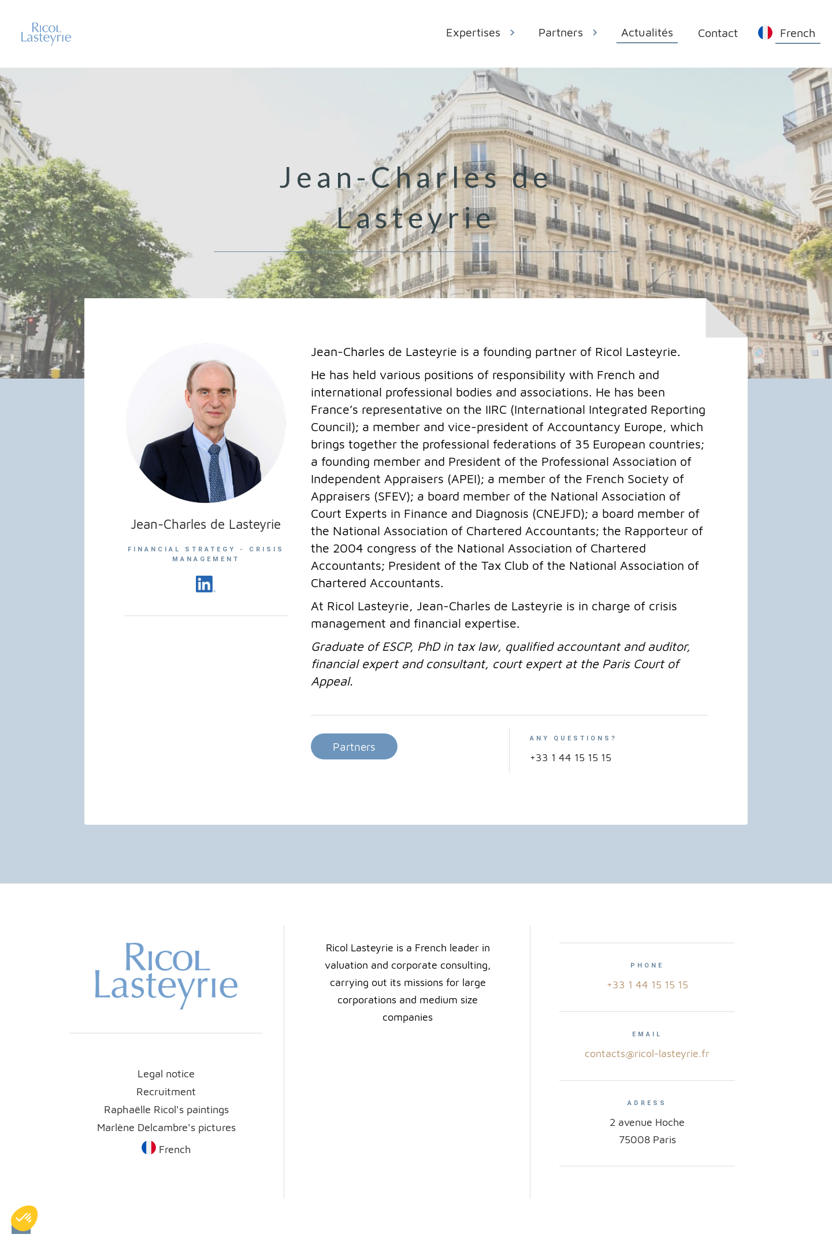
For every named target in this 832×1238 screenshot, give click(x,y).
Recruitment (166, 1091)
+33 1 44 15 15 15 (647, 984)
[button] (484, 34)
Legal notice (166, 1073)
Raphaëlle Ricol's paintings (166, 1109)
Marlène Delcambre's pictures (166, 1127)
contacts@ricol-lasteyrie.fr (647, 1053)
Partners (354, 746)
